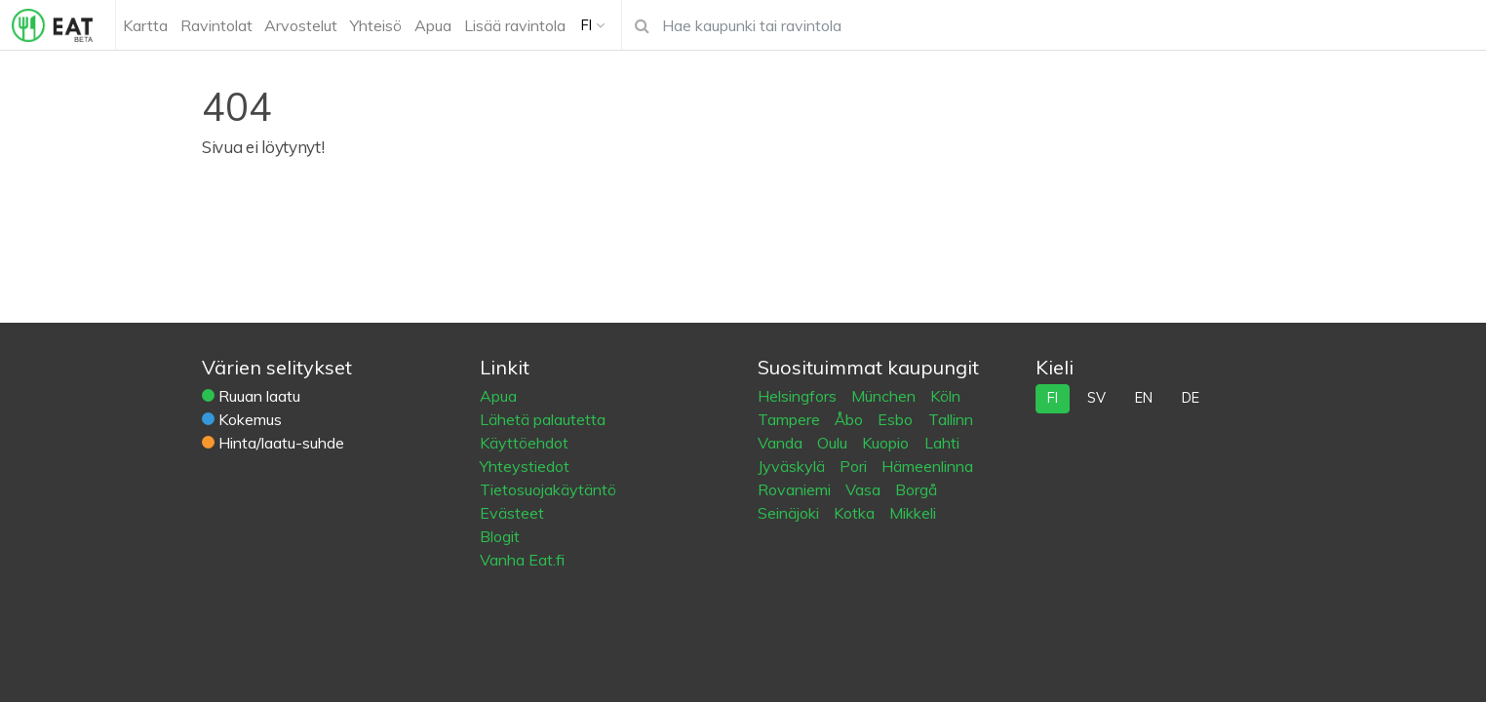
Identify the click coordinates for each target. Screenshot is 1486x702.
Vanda (782, 442)
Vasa (864, 489)
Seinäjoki (790, 513)
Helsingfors (799, 396)
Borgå (916, 489)
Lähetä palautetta (543, 419)
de (1190, 398)
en (1144, 398)
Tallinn (950, 419)
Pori (855, 466)
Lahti (941, 442)
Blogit (500, 536)
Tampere (791, 419)
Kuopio (887, 442)
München (885, 396)
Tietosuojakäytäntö (548, 489)
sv (1096, 398)
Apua (498, 396)
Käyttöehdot (524, 442)
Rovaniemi (796, 489)
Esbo (897, 419)
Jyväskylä (793, 466)
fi (1052, 398)
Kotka (856, 513)
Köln (945, 396)
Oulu (834, 442)
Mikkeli (912, 513)
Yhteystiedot (524, 466)
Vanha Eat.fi (522, 559)
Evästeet (512, 513)
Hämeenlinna (927, 466)
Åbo (851, 419)
